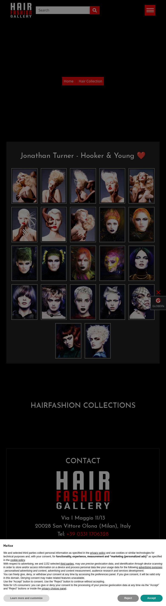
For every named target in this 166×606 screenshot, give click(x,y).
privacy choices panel (54, 591)
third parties (67, 566)
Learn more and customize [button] (26, 601)
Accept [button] (151, 601)
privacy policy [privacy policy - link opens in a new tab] (97, 556)
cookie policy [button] (17, 563)
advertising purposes (150, 570)
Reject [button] (128, 601)
